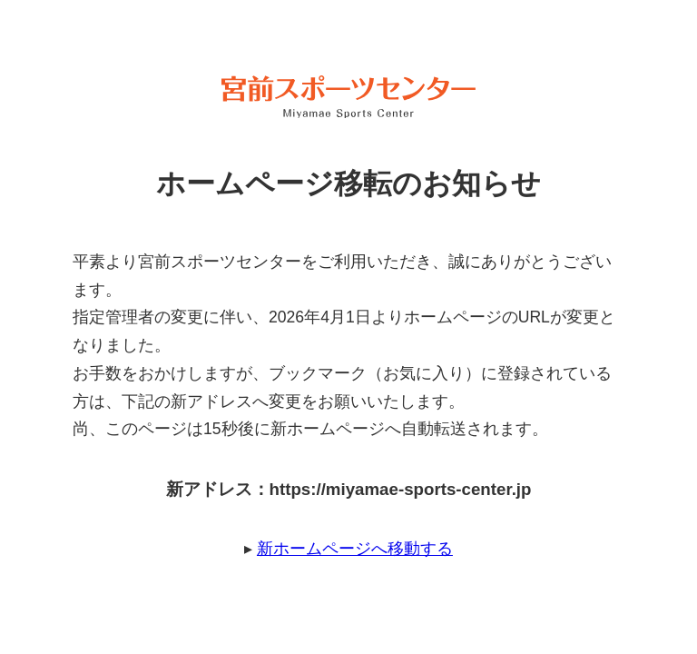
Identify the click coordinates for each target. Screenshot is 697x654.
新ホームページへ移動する (355, 549)
